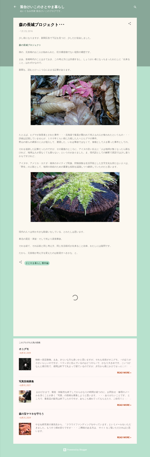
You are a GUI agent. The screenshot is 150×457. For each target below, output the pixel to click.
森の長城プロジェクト (30, 45)
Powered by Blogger (75, 449)
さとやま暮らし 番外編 (37, 263)
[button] (129, 24)
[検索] (135, 7)
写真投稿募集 (26, 381)
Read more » (124, 372)
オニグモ (24, 349)
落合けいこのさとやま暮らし (42, 6)
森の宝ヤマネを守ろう (31, 413)
